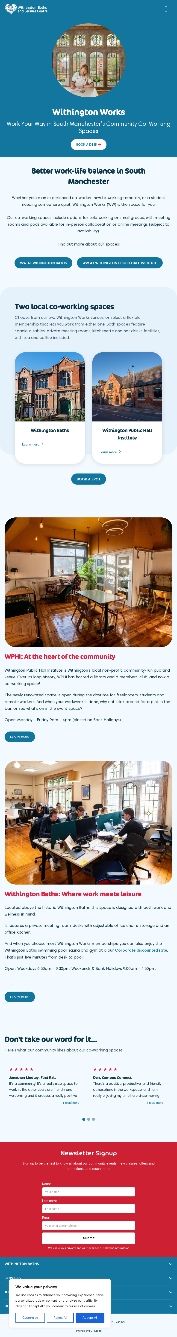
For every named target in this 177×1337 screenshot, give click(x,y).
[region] (60, 1303)
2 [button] (88, 1117)
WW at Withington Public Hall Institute (120, 262)
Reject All (60, 1318)
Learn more (32, 444)
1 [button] (83, 1117)
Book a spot (88, 478)
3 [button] (93, 1117)
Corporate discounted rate (141, 948)
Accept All (90, 1318)
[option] (88, 87)
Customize (30, 1318)
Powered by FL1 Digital (88, 1329)
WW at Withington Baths (43, 262)
